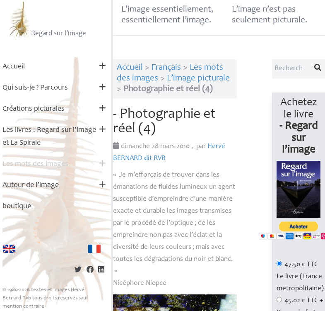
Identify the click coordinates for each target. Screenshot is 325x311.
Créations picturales (33, 109)
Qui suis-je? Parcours (35, 88)
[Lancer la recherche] (318, 68)
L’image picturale (198, 78)
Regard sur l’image (46, 20)
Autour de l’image (30, 185)
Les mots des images (35, 164)
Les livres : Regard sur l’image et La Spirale (49, 136)
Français (166, 67)
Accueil (13, 66)
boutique (16, 206)
